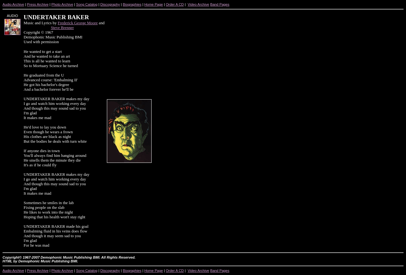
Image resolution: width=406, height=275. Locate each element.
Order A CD (175, 4)
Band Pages (219, 4)
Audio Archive (13, 4)
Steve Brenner (62, 28)
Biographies (132, 4)
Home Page (153, 4)
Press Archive (38, 4)
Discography (110, 4)
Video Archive (198, 4)
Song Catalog (86, 4)
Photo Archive (62, 4)
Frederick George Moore (78, 23)
